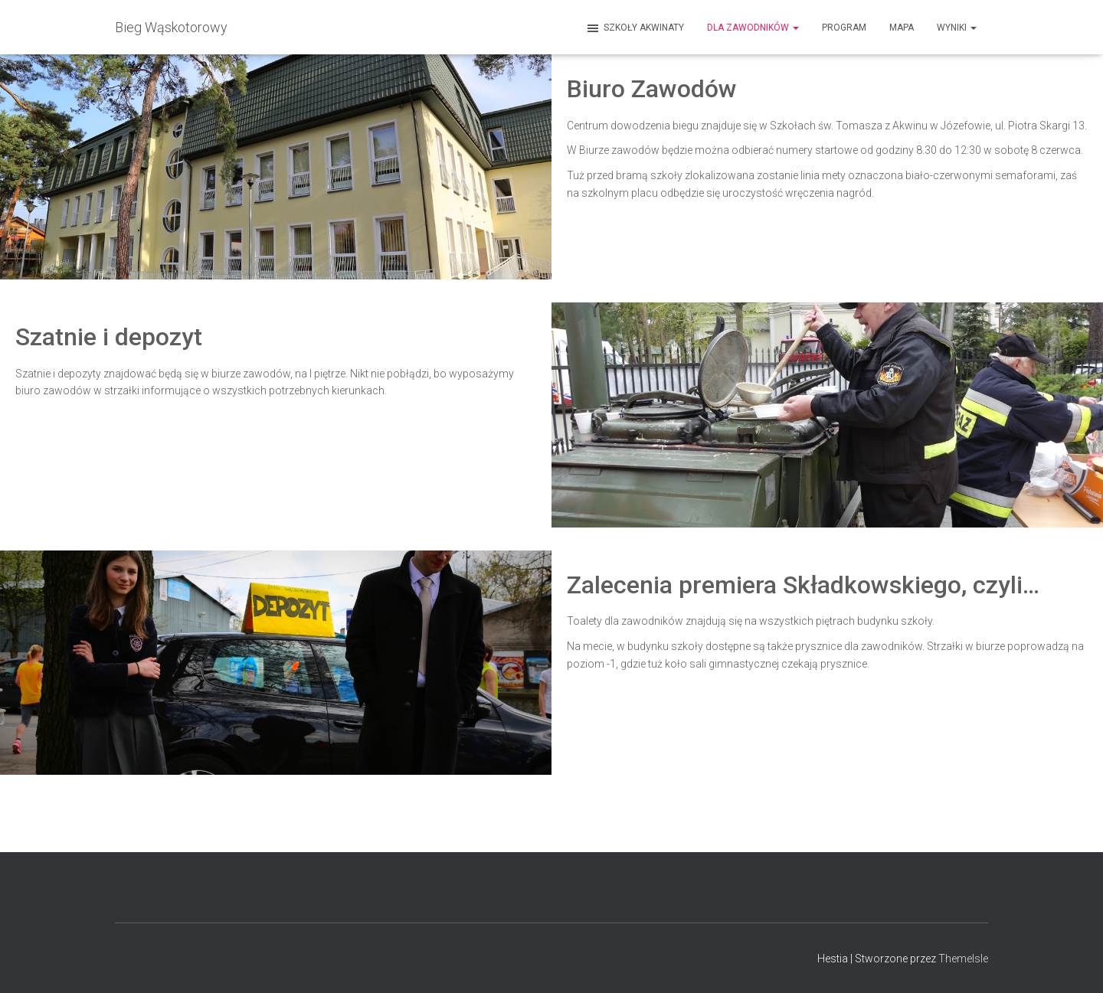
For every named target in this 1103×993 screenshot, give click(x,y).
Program (844, 27)
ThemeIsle (963, 958)
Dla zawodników (753, 27)
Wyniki (957, 27)
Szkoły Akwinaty (634, 28)
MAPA (901, 27)
